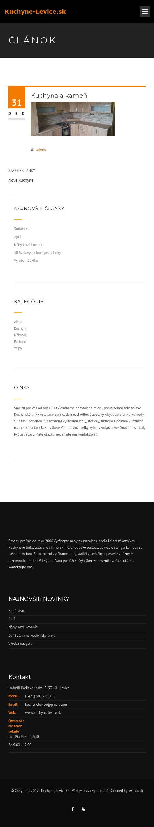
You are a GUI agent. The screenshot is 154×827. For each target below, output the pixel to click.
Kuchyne (20, 328)
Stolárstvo (22, 228)
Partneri (20, 341)
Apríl (17, 236)
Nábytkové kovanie (28, 244)
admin (41, 150)
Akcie (18, 321)
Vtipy (18, 348)
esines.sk (136, 790)
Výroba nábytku (26, 260)
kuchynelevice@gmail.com (46, 704)
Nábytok (20, 335)
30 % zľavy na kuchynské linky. (37, 252)
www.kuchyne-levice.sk (43, 712)
